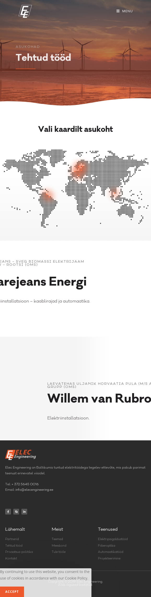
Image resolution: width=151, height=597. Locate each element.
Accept (12, 591)
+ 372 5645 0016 (25, 484)
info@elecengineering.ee (34, 490)
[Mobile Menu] (125, 11)
